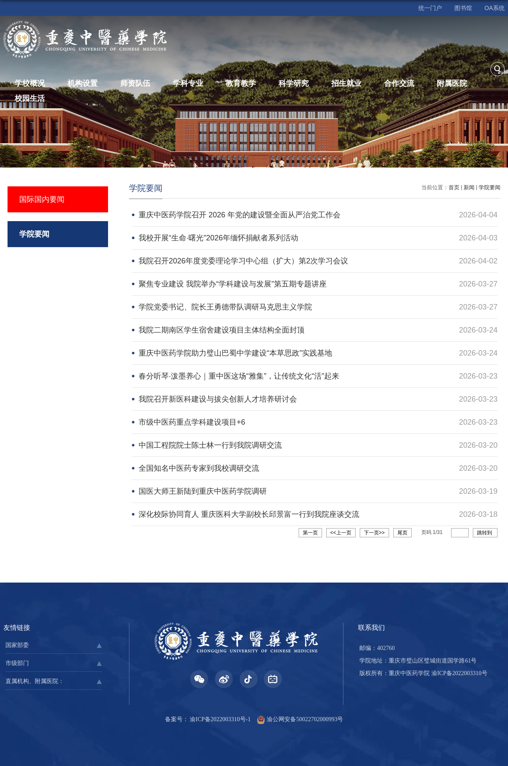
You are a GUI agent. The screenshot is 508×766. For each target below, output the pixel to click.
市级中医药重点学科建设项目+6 (192, 422)
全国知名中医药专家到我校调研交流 (199, 468)
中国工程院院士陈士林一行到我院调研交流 (210, 445)
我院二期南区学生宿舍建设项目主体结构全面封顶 (221, 330)
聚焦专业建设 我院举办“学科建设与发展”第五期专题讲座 (233, 284)
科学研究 (293, 83)
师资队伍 (135, 83)
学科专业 (188, 83)
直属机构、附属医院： (34, 681)
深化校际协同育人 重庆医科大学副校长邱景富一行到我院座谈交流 (249, 514)
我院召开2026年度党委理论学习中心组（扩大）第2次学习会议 (243, 261)
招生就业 (346, 83)
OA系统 (495, 8)
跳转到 (485, 533)
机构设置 (82, 83)
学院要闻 (489, 187)
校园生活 (30, 98)
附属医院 (452, 83)
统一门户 (430, 8)
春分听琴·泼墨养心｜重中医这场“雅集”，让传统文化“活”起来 (239, 376)
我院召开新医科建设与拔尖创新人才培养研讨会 (218, 399)
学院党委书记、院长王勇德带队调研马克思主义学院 (225, 307)
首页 (454, 187)
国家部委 (17, 645)
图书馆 (463, 8)
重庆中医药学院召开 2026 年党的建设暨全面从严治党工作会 (239, 215)
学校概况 (30, 83)
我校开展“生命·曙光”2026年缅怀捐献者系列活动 (218, 238)
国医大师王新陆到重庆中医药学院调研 (203, 491)
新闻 (469, 187)
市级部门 (17, 663)
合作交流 (399, 83)
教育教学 (241, 83)
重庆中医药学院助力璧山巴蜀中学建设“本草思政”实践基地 (235, 353)
